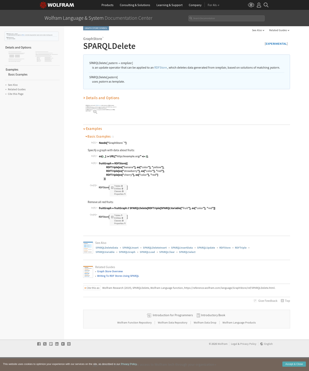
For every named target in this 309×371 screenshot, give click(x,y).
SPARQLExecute (98, 105)
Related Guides (278, 30)
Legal (234, 356)
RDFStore (23, 34)
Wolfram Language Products (239, 335)
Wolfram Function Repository (134, 335)
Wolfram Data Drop (205, 335)
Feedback (267, 301)
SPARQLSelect (187, 252)
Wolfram (223, 356)
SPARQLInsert (130, 247)
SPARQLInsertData (182, 247)
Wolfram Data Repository (173, 335)
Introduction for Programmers (173, 328)
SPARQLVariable (105, 252)
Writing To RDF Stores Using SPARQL (118, 276)
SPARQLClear (167, 252)
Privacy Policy (248, 356)
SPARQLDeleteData (107, 247)
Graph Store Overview (110, 271)
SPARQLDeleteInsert (155, 247)
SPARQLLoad (147, 252)
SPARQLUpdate (206, 247)
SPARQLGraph (127, 252)
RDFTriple (241, 247)
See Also (257, 30)
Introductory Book (213, 328)
